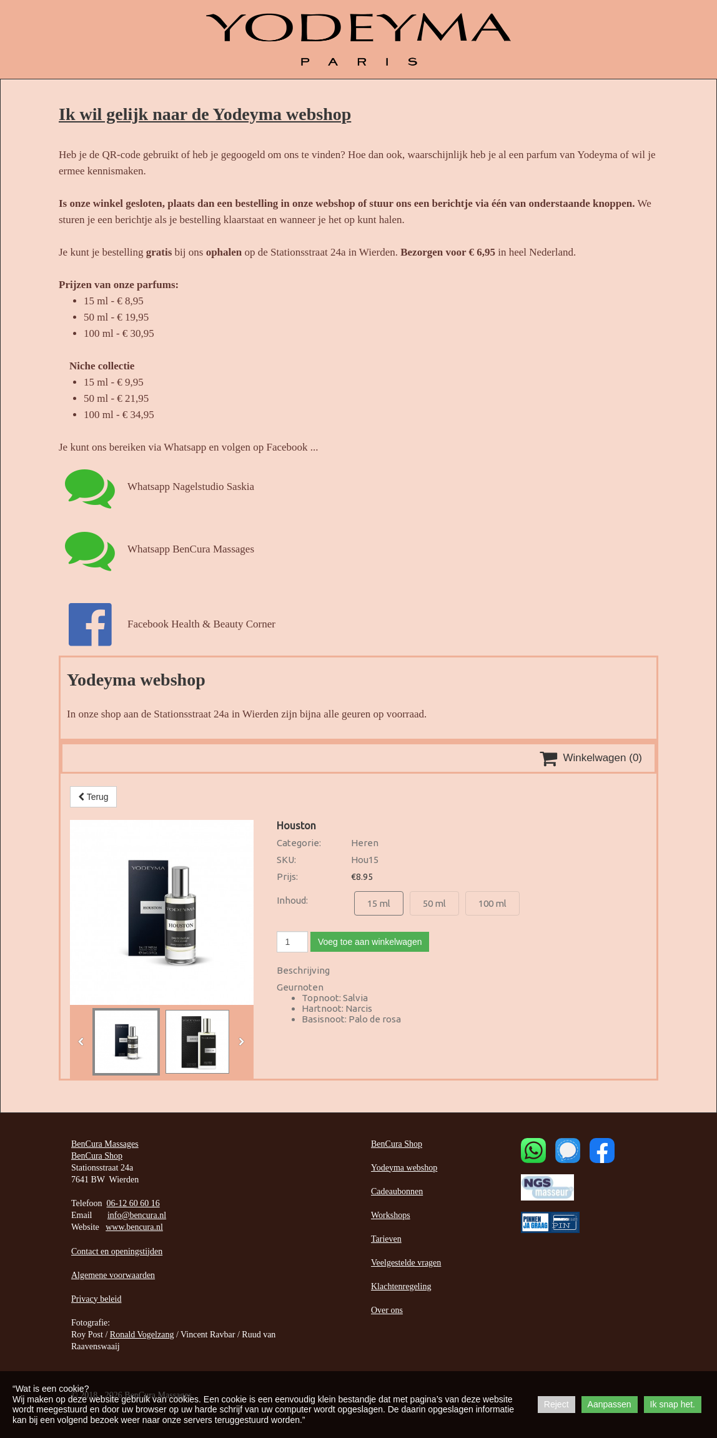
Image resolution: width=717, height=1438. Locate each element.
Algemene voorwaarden (113, 1275)
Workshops (390, 1215)
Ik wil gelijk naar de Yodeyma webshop (205, 114)
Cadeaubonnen (397, 1191)
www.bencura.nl (134, 1227)
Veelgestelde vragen (406, 1262)
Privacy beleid (96, 1299)
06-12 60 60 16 (133, 1203)
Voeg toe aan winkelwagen (370, 942)
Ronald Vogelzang (142, 1334)
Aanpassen (609, 1404)
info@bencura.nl (136, 1215)
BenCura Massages (105, 1144)
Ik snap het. (672, 1404)
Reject (556, 1404)
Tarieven (386, 1239)
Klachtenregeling (401, 1286)
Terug (93, 797)
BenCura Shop (96, 1156)
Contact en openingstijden (116, 1251)
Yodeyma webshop (404, 1167)
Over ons (387, 1310)
